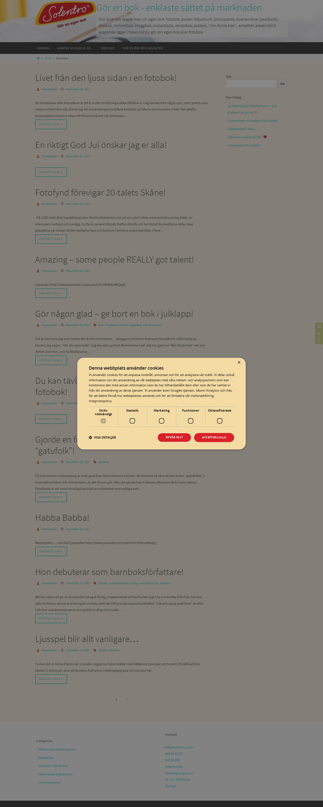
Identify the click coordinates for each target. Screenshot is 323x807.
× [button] (238, 362)
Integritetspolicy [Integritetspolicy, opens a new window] (100, 401)
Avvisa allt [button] (170, 437)
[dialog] (161, 403)
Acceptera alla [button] (213, 437)
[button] (102, 437)
